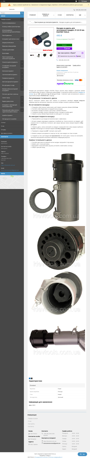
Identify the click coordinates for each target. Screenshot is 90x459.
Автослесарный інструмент (10, 82)
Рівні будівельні (7, 35)
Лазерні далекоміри (8, 50)
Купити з (64, 48)
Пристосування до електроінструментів (8, 57)
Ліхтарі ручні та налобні (9, 119)
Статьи (3, 122)
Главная (32, 15)
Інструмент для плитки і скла (10, 39)
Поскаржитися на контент (41, 457)
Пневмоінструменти (8, 78)
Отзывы (3, 129)
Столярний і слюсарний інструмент (9, 66)
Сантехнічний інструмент (9, 74)
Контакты (70, 15)
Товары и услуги (6, 19)
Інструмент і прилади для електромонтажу (9, 105)
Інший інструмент (7, 115)
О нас (2, 126)
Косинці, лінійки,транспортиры (11, 26)
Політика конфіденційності (55, 457)
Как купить (31, 424)
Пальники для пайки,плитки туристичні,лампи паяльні (10, 111)
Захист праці (6, 98)
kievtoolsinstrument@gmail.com (10, 170)
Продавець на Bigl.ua (45, 455)
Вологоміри (5, 53)
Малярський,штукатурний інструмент (10, 89)
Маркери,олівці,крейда (9, 46)
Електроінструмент (8, 71)
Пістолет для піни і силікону (10, 94)
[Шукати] (22, 13)
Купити (64, 45)
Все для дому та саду (8, 85)
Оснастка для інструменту (10, 62)
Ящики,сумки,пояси (8, 101)
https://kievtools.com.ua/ (8, 165)
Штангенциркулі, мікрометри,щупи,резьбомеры (11, 31)
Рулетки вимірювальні (9, 23)
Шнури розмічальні (8, 42)
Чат (82, 454)
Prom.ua (54, 454)
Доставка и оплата (6, 133)
